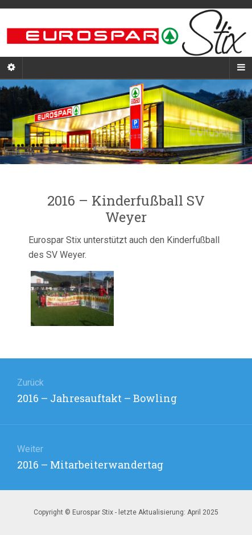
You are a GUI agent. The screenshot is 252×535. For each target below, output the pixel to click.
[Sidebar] (11, 67)
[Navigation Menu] (240, 67)
